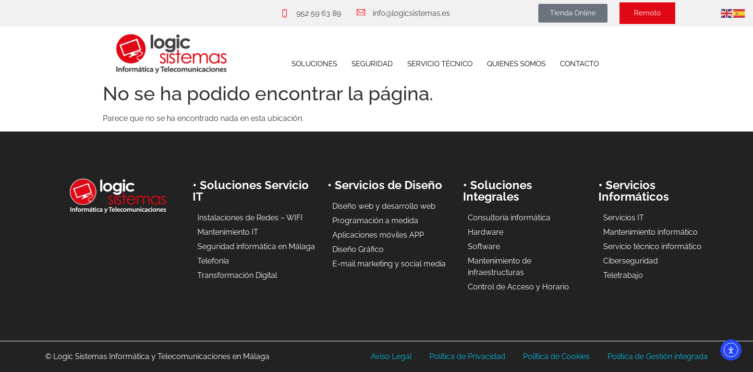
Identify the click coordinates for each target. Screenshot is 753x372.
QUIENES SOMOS (516, 64)
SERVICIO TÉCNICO (440, 64)
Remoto (647, 13)
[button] (572, 13)
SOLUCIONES (314, 64)
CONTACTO (579, 64)
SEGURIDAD (372, 64)
